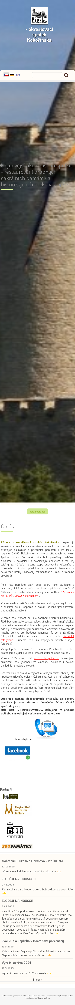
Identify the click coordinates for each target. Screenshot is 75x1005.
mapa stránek (44, 998)
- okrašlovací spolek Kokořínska (39, 27)
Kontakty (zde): (24, 739)
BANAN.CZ (27, 996)
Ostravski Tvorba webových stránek (46, 996)
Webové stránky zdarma (11, 996)
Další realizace (37, 511)
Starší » (37, 979)
